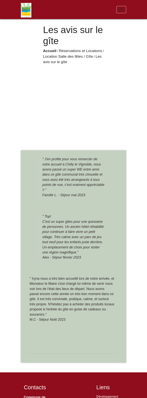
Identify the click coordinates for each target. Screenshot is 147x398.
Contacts (35, 387)
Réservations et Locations (64, 75)
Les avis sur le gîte (63, 80)
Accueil (33, 75)
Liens (103, 387)
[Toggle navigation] (121, 9)
